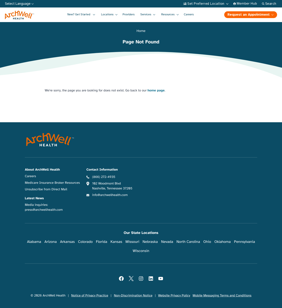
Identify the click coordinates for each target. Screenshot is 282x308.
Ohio (207, 241)
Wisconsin (141, 251)
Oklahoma (222, 241)
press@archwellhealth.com (44, 210)
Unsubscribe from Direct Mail (46, 189)
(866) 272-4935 (103, 177)
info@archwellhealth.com (110, 195)
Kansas (116, 241)
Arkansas (67, 241)
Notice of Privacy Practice (89, 296)
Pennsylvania (244, 241)
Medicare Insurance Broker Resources (52, 183)
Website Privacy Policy (174, 296)
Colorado (85, 241)
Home (141, 31)
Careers (189, 14)
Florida (101, 241)
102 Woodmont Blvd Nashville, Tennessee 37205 (112, 186)
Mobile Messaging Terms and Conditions (222, 296)
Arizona (50, 241)
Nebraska (150, 241)
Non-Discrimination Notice (133, 296)
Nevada (167, 241)
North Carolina (188, 241)
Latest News (34, 198)
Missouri (132, 241)
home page (156, 90)
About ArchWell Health (42, 170)
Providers (128, 14)
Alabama (34, 241)
